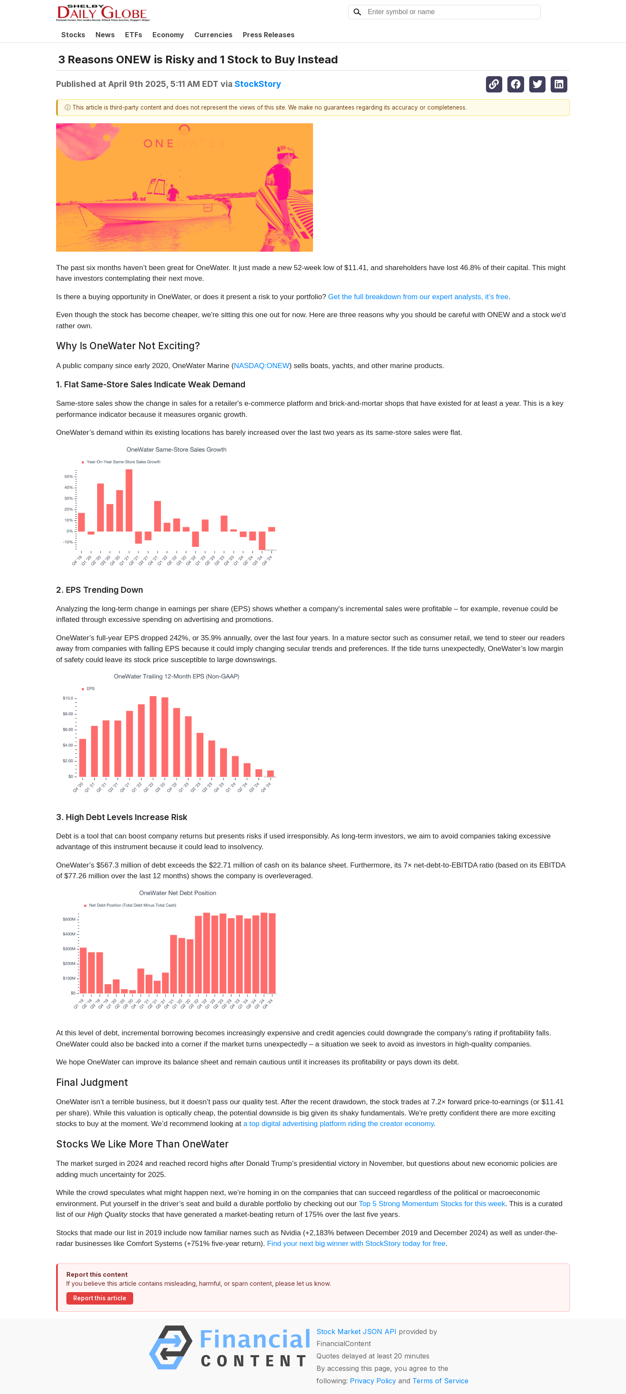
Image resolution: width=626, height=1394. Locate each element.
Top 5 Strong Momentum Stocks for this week (432, 1204)
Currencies (213, 34)
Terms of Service (440, 1380)
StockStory (258, 84)
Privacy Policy (373, 1380)
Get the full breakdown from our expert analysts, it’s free (418, 297)
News (105, 34)
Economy (168, 34)
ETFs (133, 34)
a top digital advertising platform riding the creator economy (338, 1124)
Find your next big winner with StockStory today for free (356, 1243)
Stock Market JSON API (356, 1331)
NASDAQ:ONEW (261, 366)
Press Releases (269, 34)
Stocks (73, 34)
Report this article (99, 1298)
